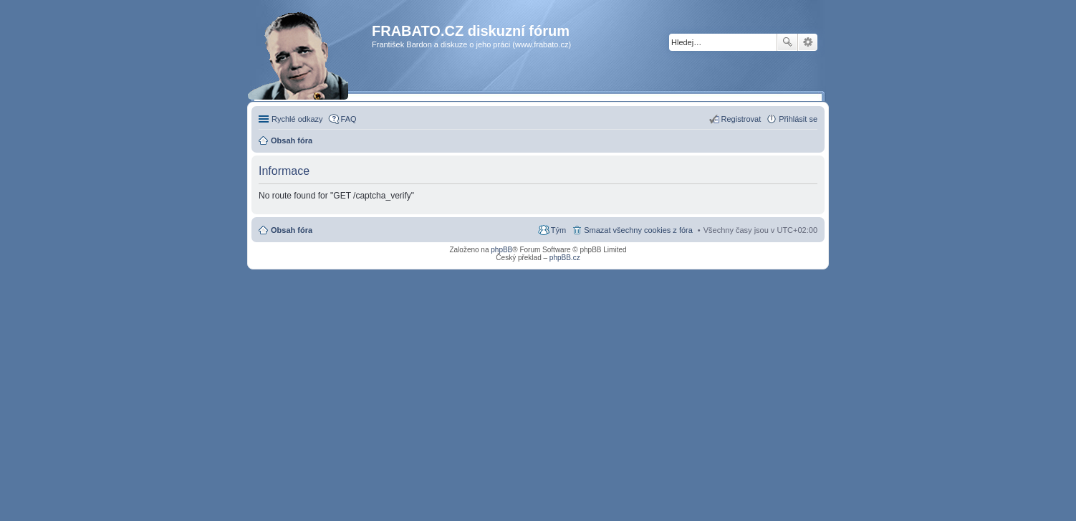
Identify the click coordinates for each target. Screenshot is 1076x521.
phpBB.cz (564, 258)
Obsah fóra (291, 230)
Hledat (787, 42)
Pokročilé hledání (807, 42)
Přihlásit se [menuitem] (798, 119)
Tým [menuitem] (558, 230)
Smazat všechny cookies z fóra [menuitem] (638, 230)
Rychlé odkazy (297, 119)
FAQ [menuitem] (349, 119)
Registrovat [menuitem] (741, 119)
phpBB (501, 250)
